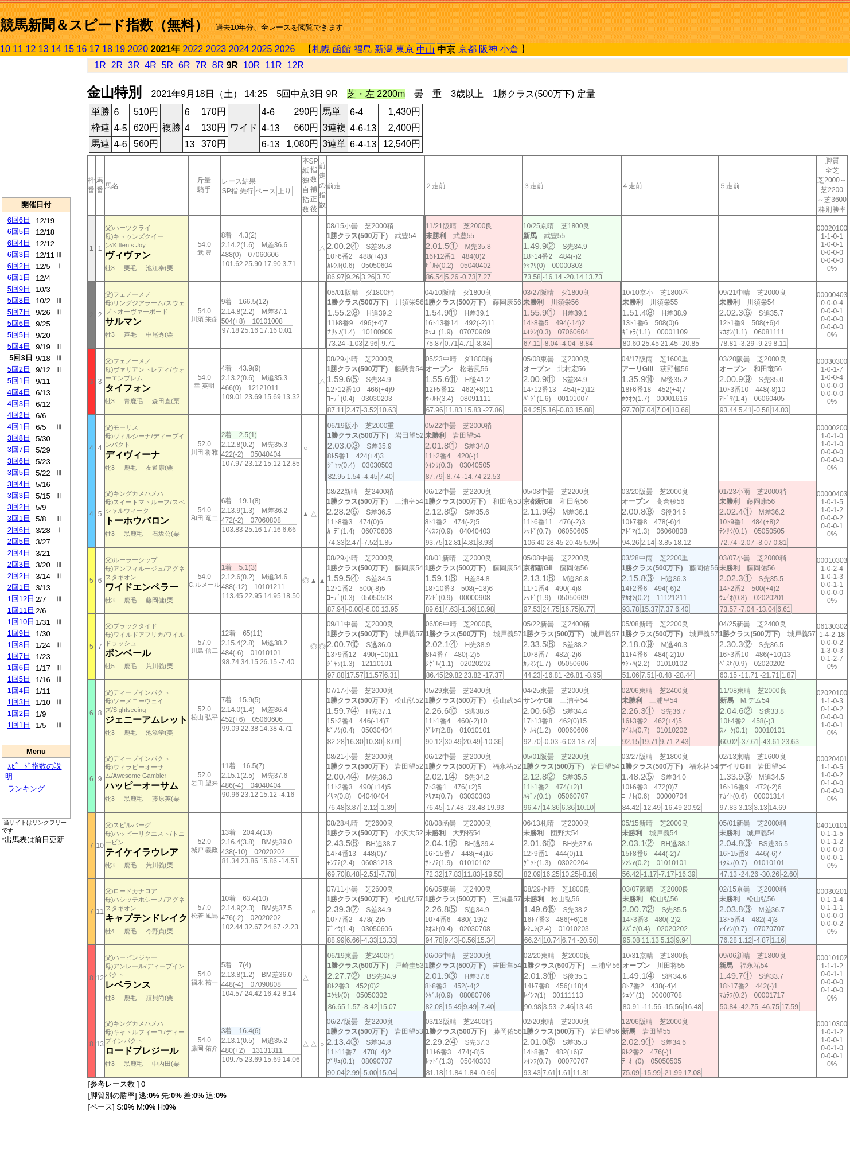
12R (295, 65)
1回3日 (18, 702)
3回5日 (18, 472)
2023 (216, 49)
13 (43, 49)
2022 (193, 49)
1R (100, 65)
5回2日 (18, 369)
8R (218, 65)
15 (69, 49)
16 (82, 49)
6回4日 (18, 243)
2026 (285, 49)
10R (251, 65)
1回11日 (21, 610)
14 (56, 49)
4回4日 (18, 392)
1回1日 (18, 725)
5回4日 (18, 346)
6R (184, 65)
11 (18, 49)
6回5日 (18, 231)
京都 (467, 49)
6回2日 (18, 266)
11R (273, 65)
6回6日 (18, 220)
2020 (138, 49)
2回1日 (18, 587)
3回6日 (18, 461)
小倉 (509, 49)
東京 (405, 49)
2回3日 (18, 564)
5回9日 (18, 289)
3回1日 (18, 518)
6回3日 (18, 254)
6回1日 (18, 277)
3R (133, 65)
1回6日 (18, 667)
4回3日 (18, 403)
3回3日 (18, 495)
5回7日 (18, 311)
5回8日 (18, 300)
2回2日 (18, 575)
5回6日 (18, 323)
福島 (363, 49)
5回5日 (18, 334)
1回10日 (21, 621)
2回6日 (18, 529)
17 (94, 49)
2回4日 (18, 552)
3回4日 (18, 484)
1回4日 (18, 690)
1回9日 (18, 633)
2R (117, 65)
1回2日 (18, 713)
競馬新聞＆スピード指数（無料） (104, 25)
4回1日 (18, 426)
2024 (239, 49)
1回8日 (18, 644)
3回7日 (18, 449)
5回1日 (18, 380)
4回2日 (18, 415)
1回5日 (18, 679)
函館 (342, 49)
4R (150, 65)
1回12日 (21, 598)
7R (200, 65)
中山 (425, 50)
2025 (262, 49)
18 (107, 49)
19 (120, 49)
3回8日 (18, 438)
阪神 (488, 49)
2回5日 (18, 541)
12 (31, 49)
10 (5, 49)
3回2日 (18, 507)
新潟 (384, 49)
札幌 (321, 49)
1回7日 (18, 656)
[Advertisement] (36, 127)
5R (167, 65)
